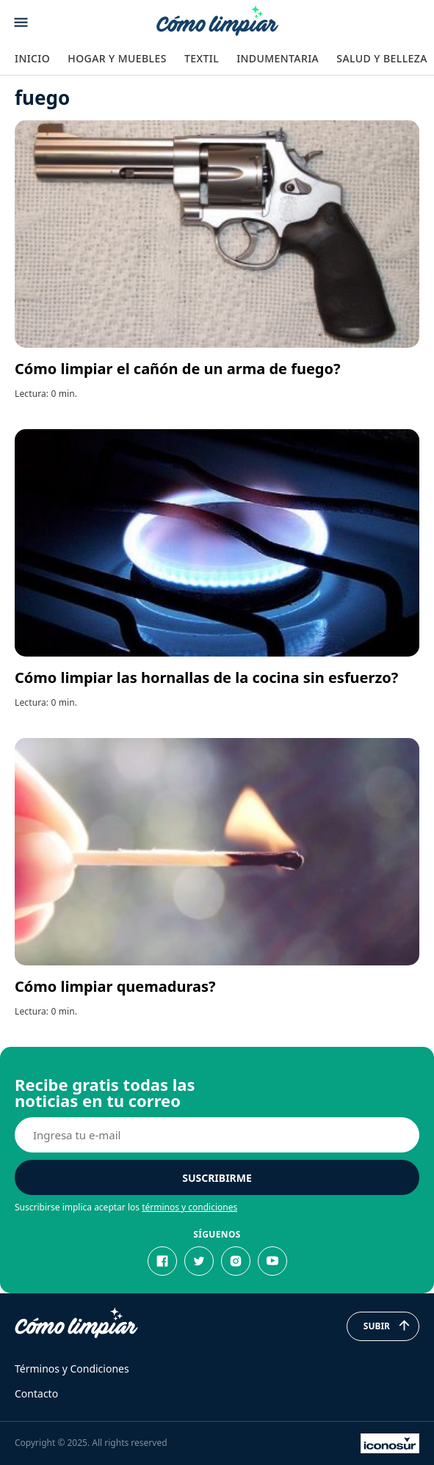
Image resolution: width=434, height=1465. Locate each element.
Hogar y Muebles (117, 58)
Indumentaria (277, 58)
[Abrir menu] (20, 22)
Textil (201, 58)
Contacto (36, 1393)
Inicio (32, 58)
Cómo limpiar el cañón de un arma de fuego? (178, 369)
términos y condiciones (189, 1207)
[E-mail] (217, 1134)
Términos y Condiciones (72, 1369)
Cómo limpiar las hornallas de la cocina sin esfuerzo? (206, 677)
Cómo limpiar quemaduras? (115, 986)
